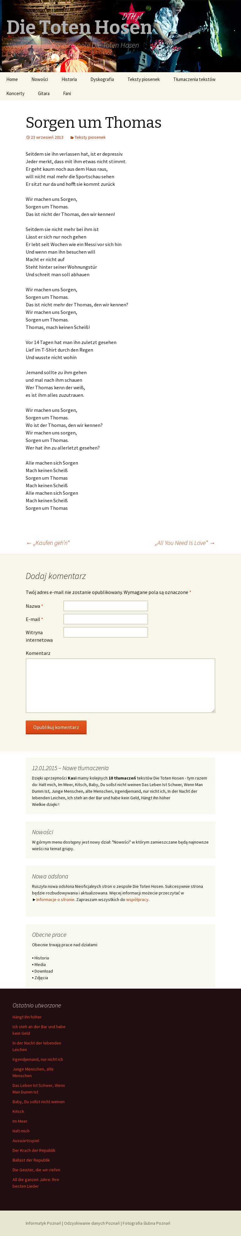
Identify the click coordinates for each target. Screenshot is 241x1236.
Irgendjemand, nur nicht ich (38, 1059)
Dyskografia (102, 79)
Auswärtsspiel (26, 1140)
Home (12, 79)
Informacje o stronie (55, 899)
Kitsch (18, 1111)
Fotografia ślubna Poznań (146, 1223)
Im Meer (20, 1121)
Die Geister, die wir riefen (36, 1170)
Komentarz (38, 653)
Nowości (39, 79)
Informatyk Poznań (43, 1223)
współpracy (137, 899)
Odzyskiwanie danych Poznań (92, 1223)
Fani (67, 93)
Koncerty (15, 93)
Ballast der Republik (31, 1160)
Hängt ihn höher (27, 1017)
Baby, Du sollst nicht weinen (39, 1101)
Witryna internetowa (39, 636)
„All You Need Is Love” (185, 543)
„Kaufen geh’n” (47, 543)
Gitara (44, 93)
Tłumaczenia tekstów (194, 79)
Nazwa (34, 606)
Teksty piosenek (143, 79)
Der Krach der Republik (34, 1150)
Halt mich (21, 1131)
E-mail (34, 619)
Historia (69, 79)
